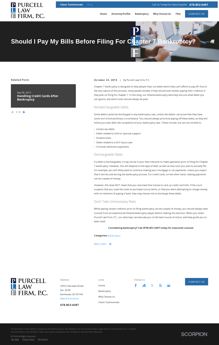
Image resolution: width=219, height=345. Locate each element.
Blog (89, 4)
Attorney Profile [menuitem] (120, 13)
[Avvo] (144, 285)
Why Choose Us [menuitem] (162, 13)
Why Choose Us (106, 296)
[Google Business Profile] (168, 285)
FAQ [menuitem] (178, 13)
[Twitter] (152, 285)
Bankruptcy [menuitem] (141, 13)
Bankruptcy (114, 235)
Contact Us (196, 13)
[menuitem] (15, 339)
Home (101, 285)
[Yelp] (160, 285)
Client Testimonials (71, 4)
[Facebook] (135, 285)
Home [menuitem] (103, 13)
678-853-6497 (198, 4)
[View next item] (24, 112)
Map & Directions (69, 298)
